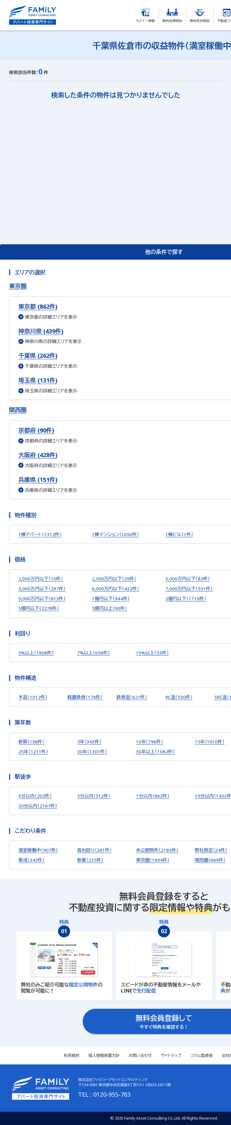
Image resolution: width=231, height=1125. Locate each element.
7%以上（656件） (93, 653)
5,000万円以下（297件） (42, 589)
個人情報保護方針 (104, 1055)
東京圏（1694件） (152, 860)
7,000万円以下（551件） (189, 589)
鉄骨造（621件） (131, 697)
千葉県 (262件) (37, 356)
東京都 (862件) (37, 306)
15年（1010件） (210, 742)
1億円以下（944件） (111, 598)
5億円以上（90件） (109, 608)
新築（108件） (31, 742)
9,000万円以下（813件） (42, 598)
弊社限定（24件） (211, 850)
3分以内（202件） (35, 796)
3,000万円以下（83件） (187, 579)
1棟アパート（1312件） (40, 534)
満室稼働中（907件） (38, 850)
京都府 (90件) (36, 430)
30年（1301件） (92, 751)
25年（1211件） (33, 751)
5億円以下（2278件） (38, 608)
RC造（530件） (178, 697)
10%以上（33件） (152, 653)
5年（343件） (89, 742)
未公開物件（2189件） (157, 850)
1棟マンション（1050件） (115, 534)
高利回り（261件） (94, 850)
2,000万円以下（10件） (40, 579)
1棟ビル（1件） (179, 534)
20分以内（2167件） (37, 806)
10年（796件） (149, 742)
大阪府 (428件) (37, 455)
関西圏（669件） (210, 860)
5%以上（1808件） (36, 653)
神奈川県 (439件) (40, 331)
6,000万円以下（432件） (115, 589)
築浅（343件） (31, 860)
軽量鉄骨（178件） (85, 697)
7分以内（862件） (152, 796)
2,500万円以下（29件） (114, 579)
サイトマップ (171, 1055)
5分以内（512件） (94, 796)
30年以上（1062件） (155, 751)
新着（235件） (90, 860)
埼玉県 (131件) (37, 380)
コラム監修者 (201, 1055)
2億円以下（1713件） (185, 598)
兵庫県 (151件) (37, 480)
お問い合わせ (140, 1055)
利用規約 (71, 1055)
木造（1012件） (32, 697)
